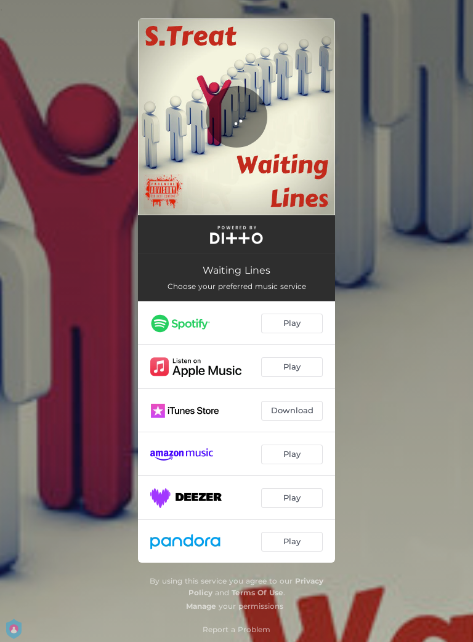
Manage (201, 606)
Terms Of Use (257, 592)
